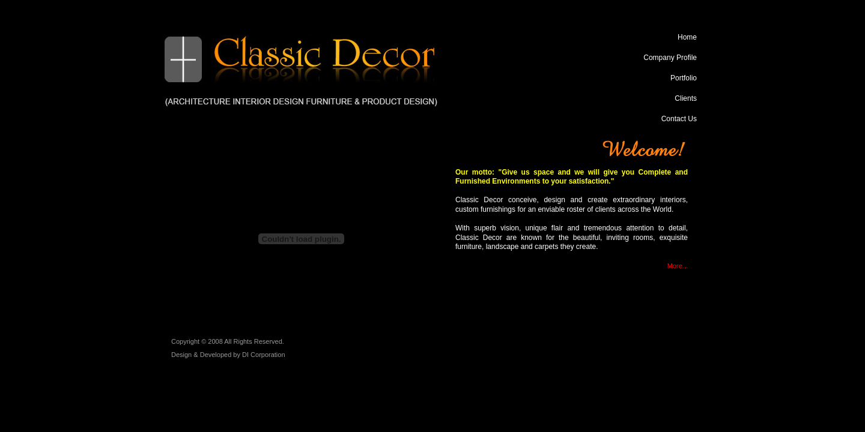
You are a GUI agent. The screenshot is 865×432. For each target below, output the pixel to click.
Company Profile (670, 57)
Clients (686, 98)
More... (677, 265)
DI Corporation (263, 354)
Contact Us (679, 119)
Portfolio (683, 78)
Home (687, 37)
